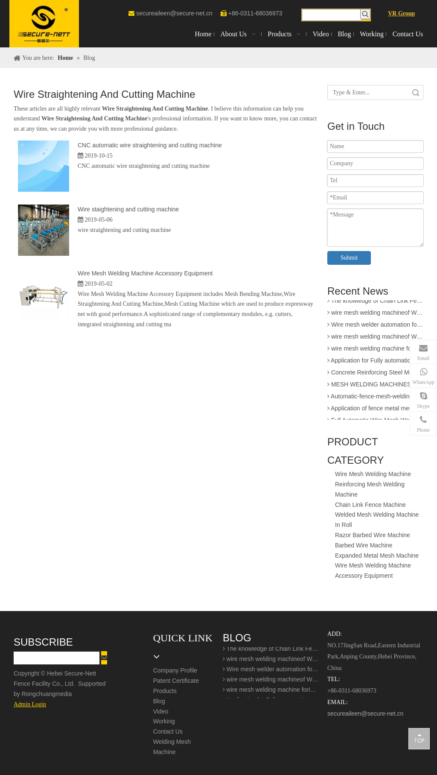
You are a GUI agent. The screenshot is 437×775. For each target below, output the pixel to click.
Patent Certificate (176, 680)
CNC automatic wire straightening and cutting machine (150, 145)
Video (161, 711)
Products (165, 690)
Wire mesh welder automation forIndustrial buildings (375, 326)
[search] (56, 658)
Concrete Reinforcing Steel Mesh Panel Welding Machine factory (375, 374)
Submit (349, 257)
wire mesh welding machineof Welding (375, 314)
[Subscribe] (104, 657)
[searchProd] (332, 15)
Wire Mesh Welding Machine (373, 474)
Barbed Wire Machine (364, 545)
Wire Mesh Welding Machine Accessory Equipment (145, 273)
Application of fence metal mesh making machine (375, 410)
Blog (159, 701)
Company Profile (175, 670)
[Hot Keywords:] (365, 14)
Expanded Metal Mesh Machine (377, 555)
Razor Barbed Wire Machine (372, 535)
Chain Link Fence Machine (370, 504)
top (419, 738)
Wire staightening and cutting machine (128, 209)
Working (164, 721)
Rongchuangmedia (49, 693)
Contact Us (168, 731)
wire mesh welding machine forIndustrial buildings (375, 350)
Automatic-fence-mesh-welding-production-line (375, 398)
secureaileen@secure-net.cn (174, 13)
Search (415, 92)
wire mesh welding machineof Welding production (375, 338)
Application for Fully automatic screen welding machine (375, 362)
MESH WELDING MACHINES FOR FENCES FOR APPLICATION (375, 386)
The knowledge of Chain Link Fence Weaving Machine (375, 302)
